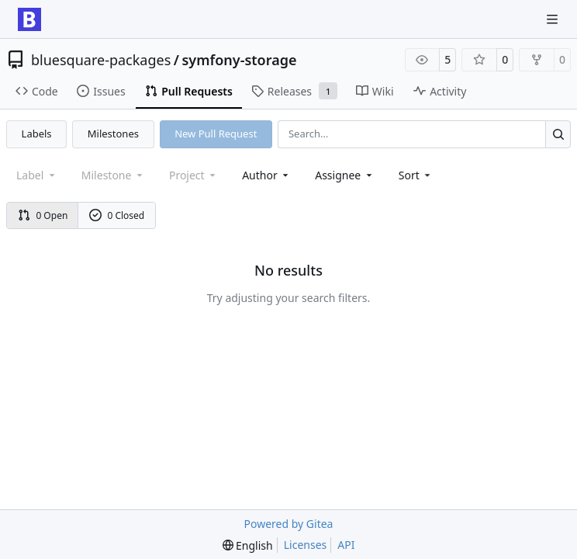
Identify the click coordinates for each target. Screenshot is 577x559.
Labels (37, 134)
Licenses (305, 544)
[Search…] (558, 134)
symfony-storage (238, 60)
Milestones (113, 134)
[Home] (29, 19)
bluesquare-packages (101, 60)
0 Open (43, 215)
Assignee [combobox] (345, 175)
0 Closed (117, 215)
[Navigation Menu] (553, 19)
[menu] (416, 175)
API (345, 544)
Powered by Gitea (288, 523)
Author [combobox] (266, 175)
